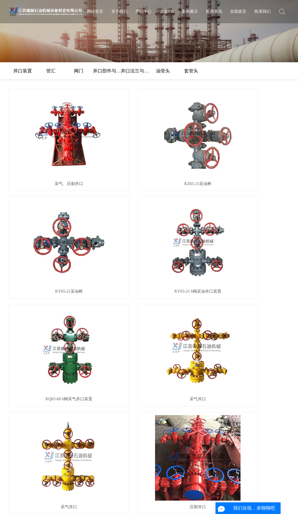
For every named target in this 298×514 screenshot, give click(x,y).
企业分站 (30, 503)
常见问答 (126, 339)
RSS (61, 503)
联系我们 (262, 11)
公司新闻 (126, 323)
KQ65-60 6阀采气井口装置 (40, 206)
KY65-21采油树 (185, 141)
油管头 (163, 70)
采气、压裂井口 (40, 141)
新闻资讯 (214, 11)
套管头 (191, 70)
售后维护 (16, 361)
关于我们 (119, 11)
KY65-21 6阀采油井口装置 (257, 141)
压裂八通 (41, 271)
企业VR (166, 11)
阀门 (78, 70)
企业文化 (16, 331)
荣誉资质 (16, 339)
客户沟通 (16, 354)
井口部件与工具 (107, 70)
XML (72, 503)
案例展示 (190, 11)
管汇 (50, 70)
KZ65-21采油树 (112, 141)
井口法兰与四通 (135, 70)
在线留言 (238, 11)
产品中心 (143, 11)
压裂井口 (257, 206)
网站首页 (95, 11)
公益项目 (16, 346)
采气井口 (113, 206)
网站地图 (47, 503)
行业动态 (126, 331)
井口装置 (22, 70)
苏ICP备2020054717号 (152, 495)
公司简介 (16, 323)
